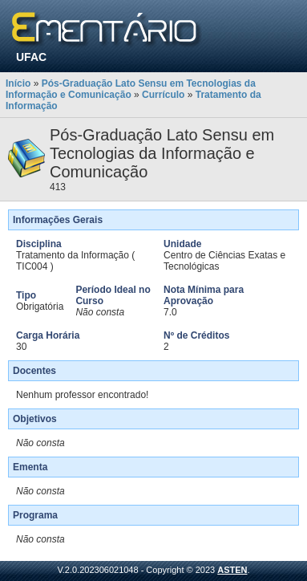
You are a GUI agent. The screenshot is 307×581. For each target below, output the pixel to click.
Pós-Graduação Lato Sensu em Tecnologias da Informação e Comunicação (131, 89)
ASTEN (232, 570)
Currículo (163, 94)
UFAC (31, 57)
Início (18, 83)
